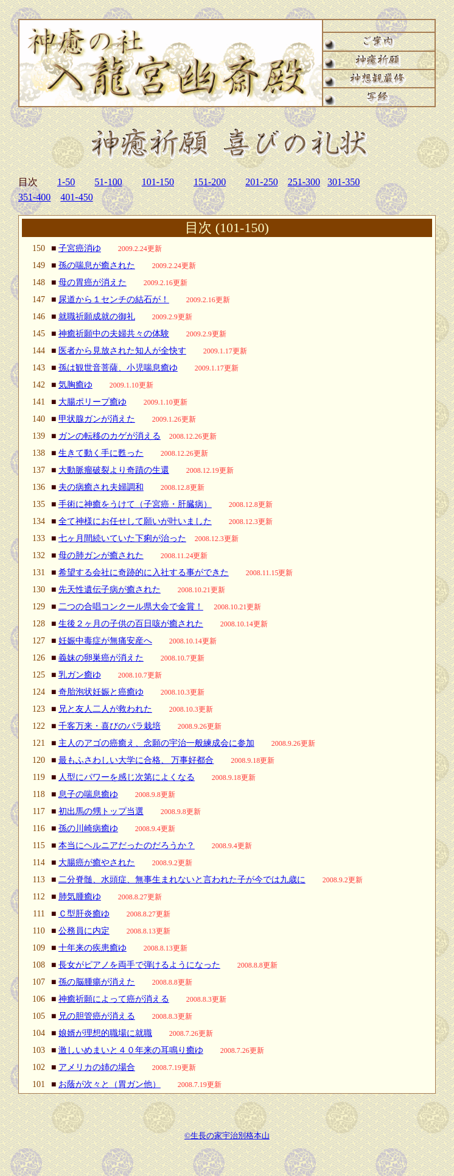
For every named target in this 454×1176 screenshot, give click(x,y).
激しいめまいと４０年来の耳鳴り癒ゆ (130, 1050)
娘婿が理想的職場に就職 (105, 1033)
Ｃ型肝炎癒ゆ (84, 913)
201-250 (261, 182)
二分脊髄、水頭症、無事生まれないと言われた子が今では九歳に (182, 879)
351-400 (34, 197)
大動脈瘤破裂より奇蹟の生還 (113, 470)
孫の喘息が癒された (96, 265)
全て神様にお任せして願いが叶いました (135, 521)
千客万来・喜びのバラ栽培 (109, 726)
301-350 (343, 182)
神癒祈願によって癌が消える (113, 999)
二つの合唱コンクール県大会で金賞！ (130, 606)
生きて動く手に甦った (101, 453)
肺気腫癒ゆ (79, 896)
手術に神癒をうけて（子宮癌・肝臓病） (135, 504)
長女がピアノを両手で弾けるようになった (139, 964)
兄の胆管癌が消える (96, 1016)
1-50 (66, 182)
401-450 (76, 197)
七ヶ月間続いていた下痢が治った (122, 538)
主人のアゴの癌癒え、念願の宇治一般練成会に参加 (156, 743)
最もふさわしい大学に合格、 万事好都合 (136, 760)
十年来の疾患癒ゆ (92, 947)
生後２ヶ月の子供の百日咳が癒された (130, 623)
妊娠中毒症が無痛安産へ (105, 640)
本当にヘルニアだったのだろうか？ (126, 845)
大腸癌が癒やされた (96, 862)
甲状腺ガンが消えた (96, 418)
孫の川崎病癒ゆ (88, 828)
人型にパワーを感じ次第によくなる (126, 777)
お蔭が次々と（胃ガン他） (109, 1084)
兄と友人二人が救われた (105, 709)
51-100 (108, 182)
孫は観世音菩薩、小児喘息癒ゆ (118, 367)
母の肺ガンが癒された (101, 555)
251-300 (304, 182)
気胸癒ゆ (75, 384)
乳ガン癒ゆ (79, 674)
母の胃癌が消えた (92, 282)
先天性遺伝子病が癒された (109, 589)
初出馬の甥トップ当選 (101, 811)
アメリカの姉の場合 (96, 1067)
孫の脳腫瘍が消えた (96, 981)
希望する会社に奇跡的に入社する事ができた (143, 572)
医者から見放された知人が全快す (122, 350)
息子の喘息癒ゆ (88, 794)
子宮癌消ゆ (79, 248)
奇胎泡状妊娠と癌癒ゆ (101, 691)
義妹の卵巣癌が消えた (101, 657)
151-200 (210, 182)
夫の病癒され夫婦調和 (101, 487)
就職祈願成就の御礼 (96, 316)
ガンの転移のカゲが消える (109, 436)
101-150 (158, 182)
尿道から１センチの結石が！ (113, 299)
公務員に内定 (84, 930)
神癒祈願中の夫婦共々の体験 (113, 333)
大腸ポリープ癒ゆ (92, 401)
